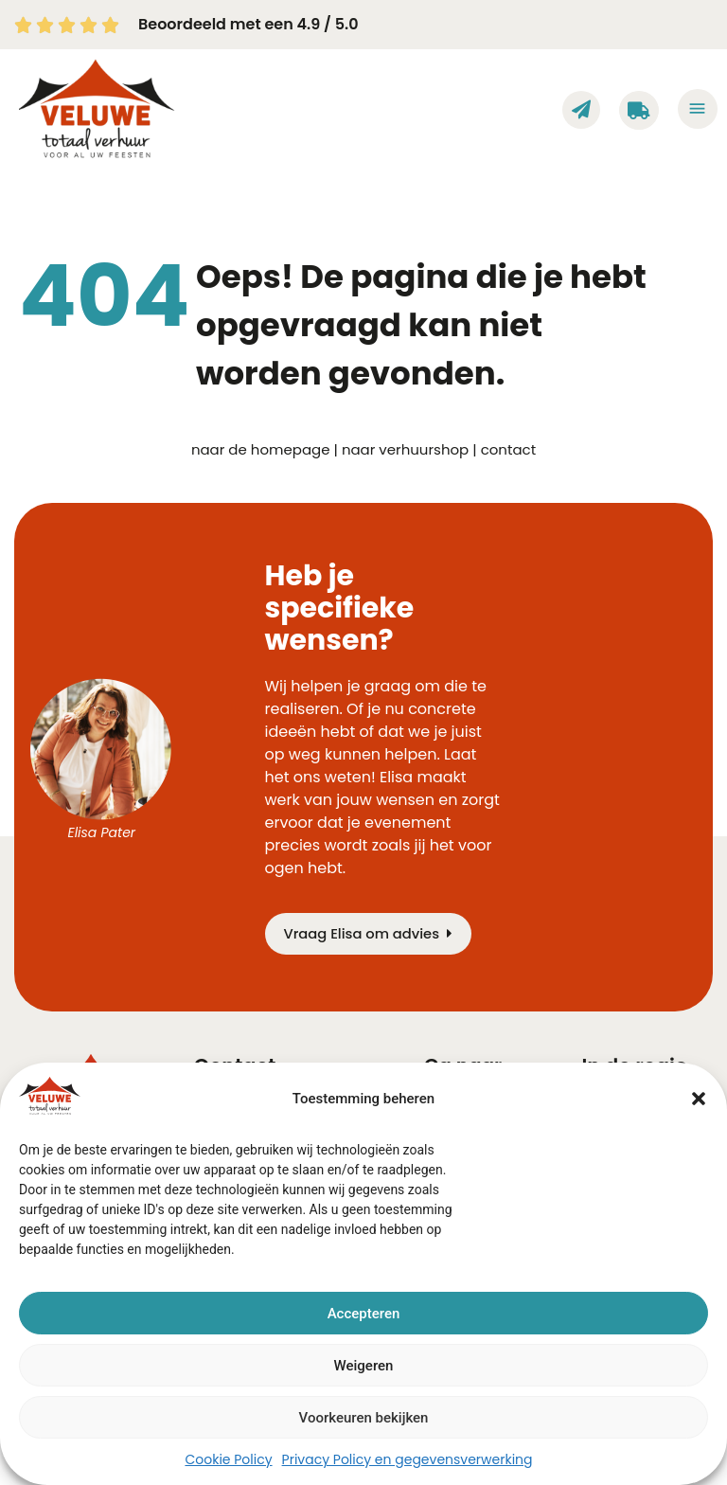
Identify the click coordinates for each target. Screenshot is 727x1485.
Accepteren (364, 1313)
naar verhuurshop (405, 449)
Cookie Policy (228, 1459)
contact (508, 449)
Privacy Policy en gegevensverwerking (407, 1459)
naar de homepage (260, 449)
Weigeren (364, 1365)
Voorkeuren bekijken (364, 1417)
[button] (698, 1098)
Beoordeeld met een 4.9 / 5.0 (248, 24)
